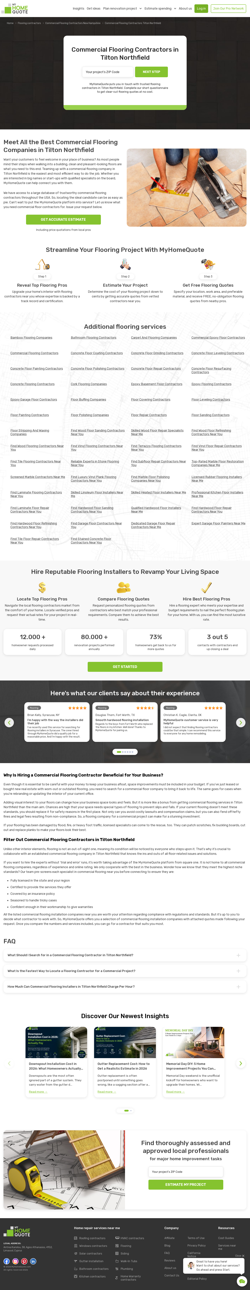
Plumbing (124, 1269)
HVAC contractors (129, 1238)
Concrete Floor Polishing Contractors (97, 369)
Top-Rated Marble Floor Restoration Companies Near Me (217, 463)
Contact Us (171, 1275)
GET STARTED (125, 667)
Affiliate (169, 1238)
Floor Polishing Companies (90, 415)
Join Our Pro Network (228, 8)
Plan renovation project (122, 8)
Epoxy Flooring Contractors (211, 384)
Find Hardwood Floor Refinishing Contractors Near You (33, 525)
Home (10, 23)
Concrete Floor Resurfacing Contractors (211, 370)
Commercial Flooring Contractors (34, 353)
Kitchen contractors (90, 1276)
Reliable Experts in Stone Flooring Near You (95, 463)
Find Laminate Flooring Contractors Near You (36, 494)
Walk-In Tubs (126, 1261)
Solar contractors (88, 1253)
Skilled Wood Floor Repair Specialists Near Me (157, 432)
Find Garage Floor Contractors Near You (96, 525)
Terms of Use (196, 1238)
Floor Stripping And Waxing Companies (29, 432)
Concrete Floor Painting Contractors (36, 369)
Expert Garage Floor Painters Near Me (218, 523)
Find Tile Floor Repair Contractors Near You (34, 540)
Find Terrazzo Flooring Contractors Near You (156, 448)
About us (185, 8)
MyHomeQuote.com (21, 1266)
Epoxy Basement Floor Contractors (156, 384)
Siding (122, 1253)
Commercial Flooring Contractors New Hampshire (73, 23)
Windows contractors (90, 1246)
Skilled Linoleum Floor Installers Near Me (97, 494)
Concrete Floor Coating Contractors (97, 353)
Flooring (123, 1246)
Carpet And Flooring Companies (154, 338)
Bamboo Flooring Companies (31, 338)
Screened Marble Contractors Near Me (37, 477)
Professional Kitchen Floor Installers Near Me (217, 494)
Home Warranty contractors (128, 1278)
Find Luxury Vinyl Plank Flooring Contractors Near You (93, 479)
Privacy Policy (197, 1245)
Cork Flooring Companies (89, 384)
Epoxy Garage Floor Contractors (33, 399)
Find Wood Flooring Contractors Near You (37, 448)
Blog (167, 1245)
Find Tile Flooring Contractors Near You (35, 463)
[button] (119, 752)
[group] (56, 1062)
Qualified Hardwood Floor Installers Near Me (156, 509)
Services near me (227, 1247)
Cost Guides (226, 1238)
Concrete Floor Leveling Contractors (217, 353)
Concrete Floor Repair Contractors (156, 369)
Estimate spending (160, 8)
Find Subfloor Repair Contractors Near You (158, 463)
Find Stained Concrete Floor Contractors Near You (91, 540)
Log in (201, 8)
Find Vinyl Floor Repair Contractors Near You (216, 448)
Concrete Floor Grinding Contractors (157, 353)
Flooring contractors (29, 23)
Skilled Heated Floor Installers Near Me (158, 492)
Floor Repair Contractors (149, 415)
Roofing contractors (89, 1238)
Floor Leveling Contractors (210, 399)
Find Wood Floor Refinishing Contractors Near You (211, 432)
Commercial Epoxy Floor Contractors (218, 338)
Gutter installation (88, 1261)
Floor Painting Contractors (29, 415)
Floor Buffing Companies (88, 399)
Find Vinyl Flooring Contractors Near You (97, 448)
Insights (78, 8)
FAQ (167, 1253)
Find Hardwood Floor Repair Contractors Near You (211, 509)
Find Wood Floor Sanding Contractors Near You (98, 432)
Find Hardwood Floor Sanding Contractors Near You (92, 509)
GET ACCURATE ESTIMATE (63, 219)
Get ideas (93, 8)
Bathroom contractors (91, 1269)
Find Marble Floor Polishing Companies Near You (150, 479)
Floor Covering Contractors (150, 399)
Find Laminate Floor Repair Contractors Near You (29, 509)
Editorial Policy (197, 1278)
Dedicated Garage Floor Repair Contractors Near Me (153, 525)
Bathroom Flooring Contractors (93, 338)
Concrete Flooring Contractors (32, 384)
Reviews (169, 1260)
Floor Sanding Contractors (210, 415)
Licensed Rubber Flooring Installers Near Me (216, 479)
